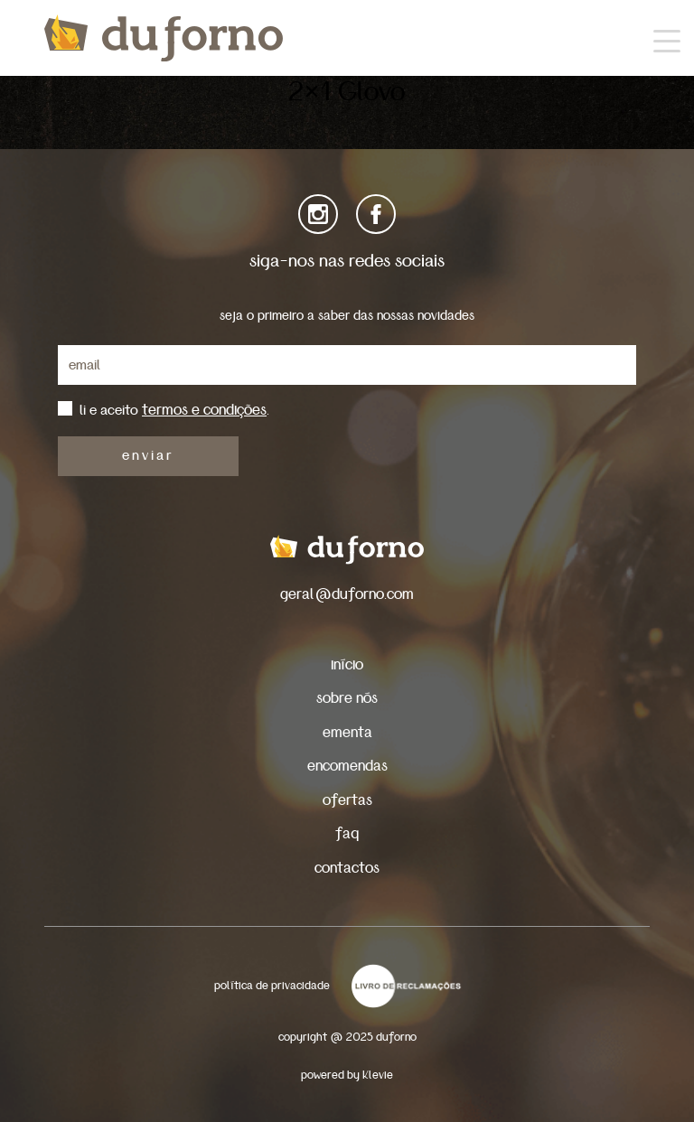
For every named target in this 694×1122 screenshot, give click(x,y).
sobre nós (347, 698)
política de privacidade (272, 986)
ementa (347, 732)
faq (347, 833)
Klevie (377, 1075)
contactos (347, 867)
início (347, 664)
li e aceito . (174, 410)
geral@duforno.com (347, 594)
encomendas (347, 765)
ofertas (347, 800)
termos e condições (204, 409)
